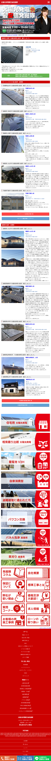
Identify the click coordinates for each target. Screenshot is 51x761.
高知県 (21, 736)
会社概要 (25, 740)
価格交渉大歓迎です (26, 654)
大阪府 (29, 734)
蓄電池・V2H (25, 691)
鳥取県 (43, 734)
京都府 (26, 734)
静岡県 (14, 734)
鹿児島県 (44, 736)
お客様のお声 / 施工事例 (12, 35)
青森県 (1, 733)
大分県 (37, 736)
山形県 (14, 733)
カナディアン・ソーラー (25, 670)
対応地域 (25, 730)
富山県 (46, 733)
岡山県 (49, 734)
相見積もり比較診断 (25, 688)
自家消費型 (25, 694)
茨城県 (20, 733)
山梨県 (4, 734)
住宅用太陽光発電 (25, 685)
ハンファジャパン (25, 667)
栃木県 (23, 733)
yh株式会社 (25, 683)
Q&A (25, 643)
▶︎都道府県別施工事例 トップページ (25, 405)
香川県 (15, 736)
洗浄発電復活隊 (25, 702)
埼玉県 (29, 733)
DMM (25, 673)
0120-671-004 (25, 725)
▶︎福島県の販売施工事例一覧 (25, 400)
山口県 (9, 736)
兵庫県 (32, 734)
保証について (25, 634)
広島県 (6, 736)
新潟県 (43, 733)
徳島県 (12, 736)
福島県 (17, 733)
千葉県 (32, 733)
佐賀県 (28, 736)
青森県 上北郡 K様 (29, 136)
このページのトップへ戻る (45, 627)
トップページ (3, 35)
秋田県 (11, 733)
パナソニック (25, 675)
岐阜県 (11, 734)
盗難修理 (25, 697)
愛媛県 (18, 736)
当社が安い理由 (25, 637)
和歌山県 (39, 734)
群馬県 (26, 733)
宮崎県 (40, 736)
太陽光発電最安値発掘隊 (9, 2)
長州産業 (25, 664)
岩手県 (4, 733)
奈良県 (35, 734)
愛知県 (17, 734)
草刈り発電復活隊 (25, 705)
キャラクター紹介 (25, 651)
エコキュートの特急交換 (25, 711)
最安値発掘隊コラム (25, 708)
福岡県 (25, 736)
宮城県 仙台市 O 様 (29, 88)
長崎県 (31, 736)
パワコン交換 (26, 700)
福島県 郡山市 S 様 (30, 379)
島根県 (46, 734)
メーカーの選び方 (25, 648)
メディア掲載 (25, 657)
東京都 (35, 733)
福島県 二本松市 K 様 (30, 114)
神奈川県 (39, 733)
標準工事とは (25, 640)
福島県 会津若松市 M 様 (31, 357)
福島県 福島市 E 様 (29, 286)
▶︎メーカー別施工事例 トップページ (25, 218)
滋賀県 (23, 734)
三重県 (20, 734)
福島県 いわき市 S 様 (30, 166)
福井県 (1, 734)
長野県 (8, 734)
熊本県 (34, 736)
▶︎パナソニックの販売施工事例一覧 (25, 214)
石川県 (49, 733)
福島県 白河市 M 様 (29, 324)
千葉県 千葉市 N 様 (29, 193)
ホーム (25, 631)
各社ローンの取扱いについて (25, 646)
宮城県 (8, 733)
